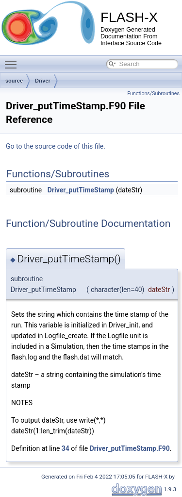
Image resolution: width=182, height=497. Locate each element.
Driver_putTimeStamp (81, 190)
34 (65, 448)
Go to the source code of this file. (55, 146)
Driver (42, 81)
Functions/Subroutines (153, 93)
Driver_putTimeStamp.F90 (130, 448)
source (14, 81)
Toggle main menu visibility (13, 60)
